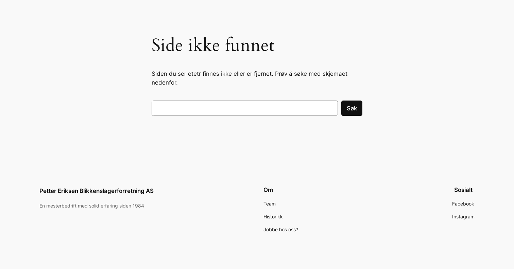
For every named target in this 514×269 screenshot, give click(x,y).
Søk (352, 108)
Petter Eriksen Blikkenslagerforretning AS (96, 190)
